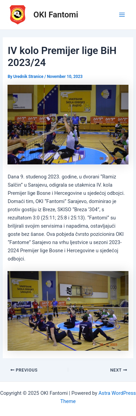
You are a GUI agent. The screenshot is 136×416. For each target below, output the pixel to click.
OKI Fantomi (56, 14)
